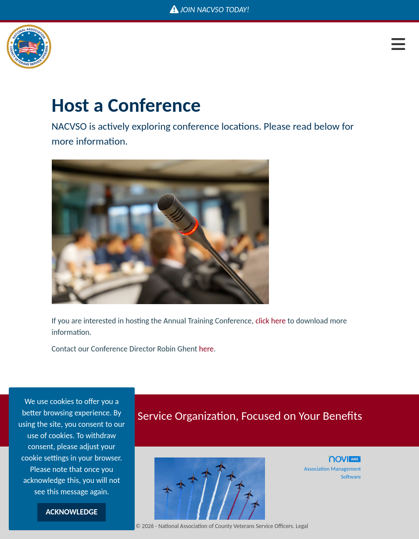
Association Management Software (332, 467)
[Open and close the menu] (231, 45)
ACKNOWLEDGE (71, 512)
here (206, 349)
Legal (302, 526)
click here (270, 321)
